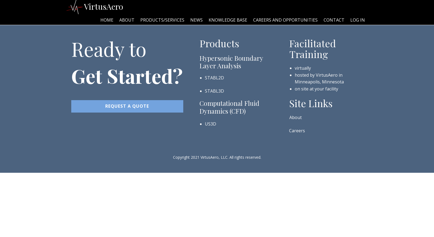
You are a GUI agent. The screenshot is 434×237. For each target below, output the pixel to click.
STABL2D (214, 78)
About (126, 20)
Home (106, 20)
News (196, 20)
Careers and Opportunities (285, 20)
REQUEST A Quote (127, 106)
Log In (357, 20)
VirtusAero (103, 6)
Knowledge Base (228, 20)
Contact (334, 20)
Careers (297, 131)
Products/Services (162, 20)
